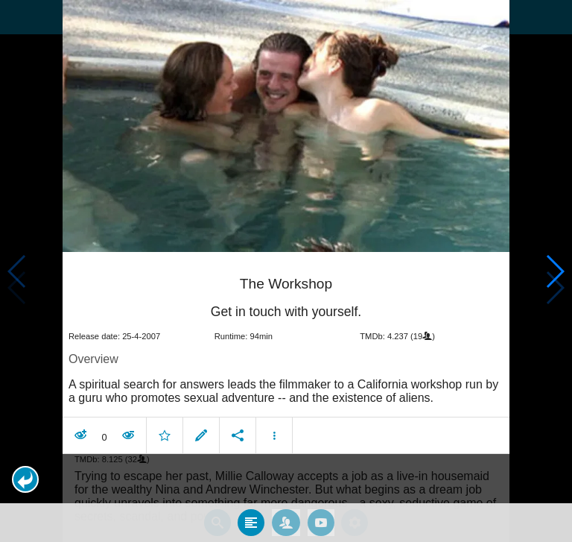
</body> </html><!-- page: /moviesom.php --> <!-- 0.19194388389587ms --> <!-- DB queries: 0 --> (286, 271)
